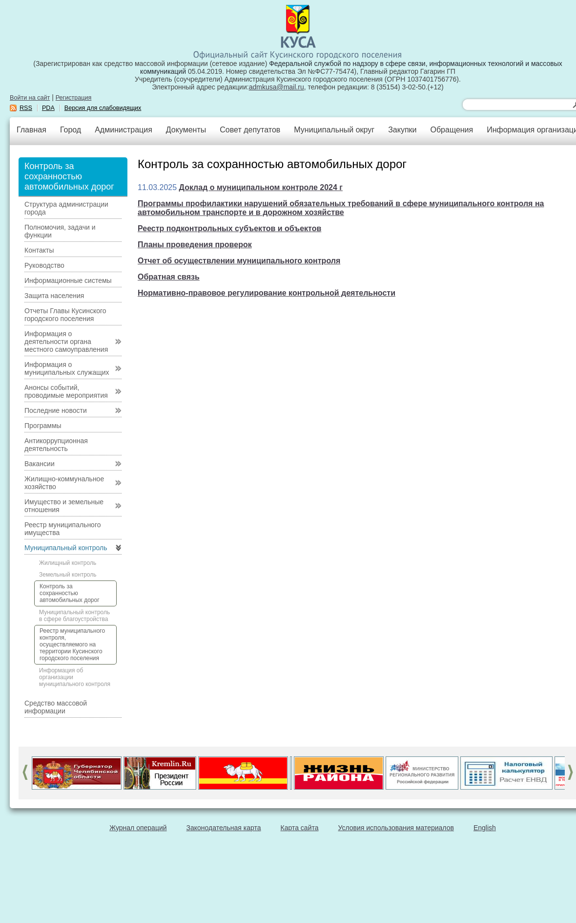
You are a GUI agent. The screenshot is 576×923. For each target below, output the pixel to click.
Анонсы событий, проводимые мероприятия (66, 391)
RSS (26, 108)
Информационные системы (68, 280)
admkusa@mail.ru (276, 87)
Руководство (44, 265)
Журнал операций (137, 828)
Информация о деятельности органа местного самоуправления (66, 341)
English (484, 828)
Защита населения (54, 296)
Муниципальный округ (334, 130)
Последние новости (55, 410)
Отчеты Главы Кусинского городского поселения (65, 314)
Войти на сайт (30, 97)
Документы (186, 130)
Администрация (123, 130)
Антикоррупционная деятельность (56, 444)
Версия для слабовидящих (103, 108)
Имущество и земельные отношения (63, 506)
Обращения (451, 130)
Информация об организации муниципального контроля (74, 677)
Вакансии (39, 464)
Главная (31, 130)
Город (70, 130)
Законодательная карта (223, 828)
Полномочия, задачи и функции (59, 231)
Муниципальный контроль (65, 548)
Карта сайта (300, 828)
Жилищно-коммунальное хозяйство (64, 483)
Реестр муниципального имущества (62, 529)
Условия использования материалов (396, 828)
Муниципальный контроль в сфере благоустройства (74, 615)
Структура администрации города (66, 208)
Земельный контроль (68, 574)
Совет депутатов (250, 130)
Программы (43, 425)
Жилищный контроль (67, 562)
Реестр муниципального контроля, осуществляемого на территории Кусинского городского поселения (72, 644)
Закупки (402, 130)
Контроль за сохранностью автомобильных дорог (70, 593)
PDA (48, 108)
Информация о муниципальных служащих (66, 368)
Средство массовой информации (55, 707)
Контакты (39, 250)
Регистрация (74, 97)
